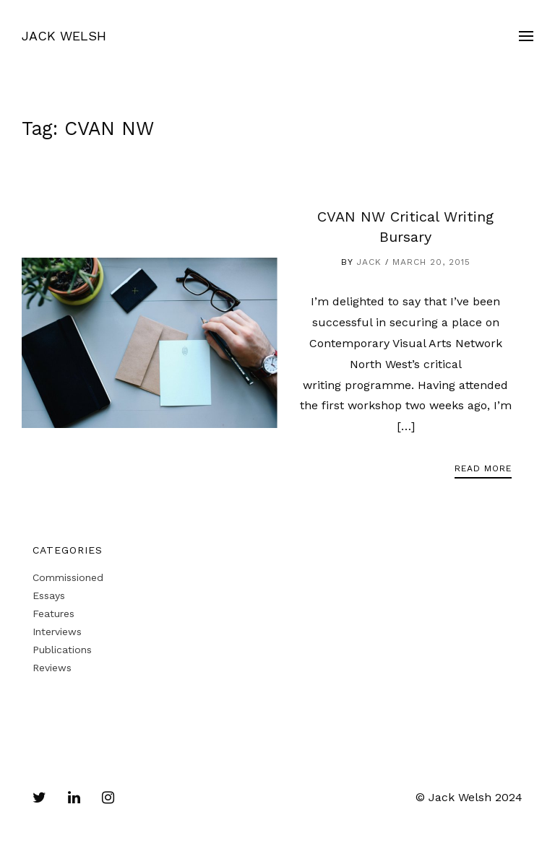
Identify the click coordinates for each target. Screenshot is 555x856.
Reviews (52, 667)
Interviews (57, 631)
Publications (62, 649)
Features (53, 613)
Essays (49, 595)
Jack (369, 262)
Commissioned (68, 577)
